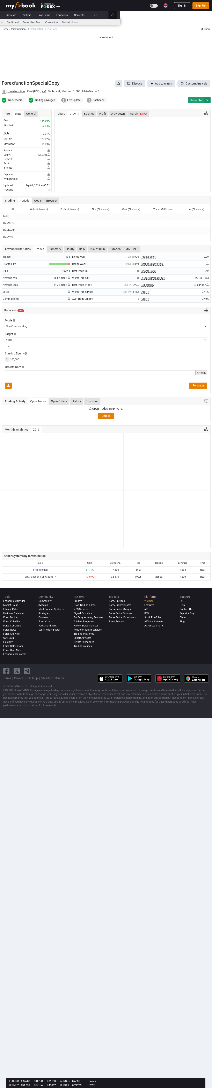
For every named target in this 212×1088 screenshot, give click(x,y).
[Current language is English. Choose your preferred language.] (165, 5)
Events (92, 1081)
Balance (89, 113)
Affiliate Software (153, 621)
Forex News (9, 629)
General (31, 113)
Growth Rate (13, 367)
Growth (74, 113)
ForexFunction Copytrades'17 (39, 576)
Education (154, 15)
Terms (7, 678)
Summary (55, 249)
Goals (38, 200)
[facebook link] (6, 670)
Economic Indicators (14, 654)
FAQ (182, 601)
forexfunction (16, 91)
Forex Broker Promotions (123, 617)
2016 (36, 429)
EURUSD (14, 1080)
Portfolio (24, 15)
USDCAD (39, 1085)
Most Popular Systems (51, 609)
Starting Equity (14, 353)
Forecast (198, 385)
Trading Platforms (84, 633)
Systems (68, 15)
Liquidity (8, 642)
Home (9, 15)
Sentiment (105, 22)
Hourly (70, 249)
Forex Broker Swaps (120, 609)
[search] (207, 15)
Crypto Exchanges (84, 642)
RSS (146, 613)
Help (182, 605)
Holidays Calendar (13, 613)
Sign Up (201, 5)
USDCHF (65, 1085)
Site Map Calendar (52, 678)
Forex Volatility (11, 621)
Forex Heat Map (124, 22)
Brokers (119, 15)
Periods (24, 200)
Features (149, 605)
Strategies (44, 613)
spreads (90, 22)
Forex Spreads (117, 601)
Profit (102, 113)
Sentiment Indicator (49, 629)
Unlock (106, 415)
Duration (115, 249)
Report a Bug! (187, 613)
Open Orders (59, 401)
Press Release (116, 621)
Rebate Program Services (88, 629)
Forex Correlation (12, 625)
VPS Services (81, 609)
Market (53, 15)
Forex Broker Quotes (120, 605)
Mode (8, 320)
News (39, 15)
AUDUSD (65, 1080)
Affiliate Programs (84, 621)
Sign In (182, 5)
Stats (18, 113)
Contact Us (186, 609)
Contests (171, 15)
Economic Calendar (17, 22)
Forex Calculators (13, 646)
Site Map (32, 678)
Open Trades (38, 401)
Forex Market (10, 617)
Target (9, 334)
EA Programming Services (88, 617)
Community (86, 15)
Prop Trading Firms (84, 605)
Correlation (144, 22)
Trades (39, 249)
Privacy (19, 678)
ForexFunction (40, 569)
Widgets (148, 601)
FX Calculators (61, 22)
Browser (51, 200)
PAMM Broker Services (86, 625)
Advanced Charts (153, 625)
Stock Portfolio (152, 617)
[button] (134, 83)
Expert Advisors (82, 638)
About (183, 617)
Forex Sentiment (47, 625)
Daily (82, 249)
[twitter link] (17, 670)
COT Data (8, 638)
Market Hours (162, 22)
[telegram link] (27, 670)
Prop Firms (136, 15)
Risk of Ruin (97, 249)
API (146, 609)
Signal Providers (83, 613)
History (76, 401)
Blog (182, 621)
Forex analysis (11, 633)
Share (205, 29)
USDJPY (14, 1085)
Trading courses (83, 646)
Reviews (104, 15)
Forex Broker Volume (120, 613)
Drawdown (118, 113)
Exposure (92, 401)
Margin (138, 113)
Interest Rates (41, 22)
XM (44, 91)
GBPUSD (39, 1080)
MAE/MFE (131, 249)
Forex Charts (45, 621)
